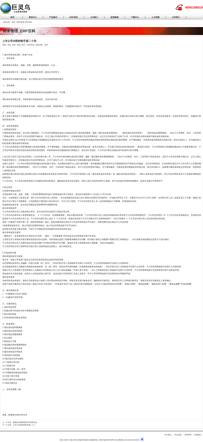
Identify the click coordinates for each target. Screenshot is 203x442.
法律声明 (187, 435)
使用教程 (114, 17)
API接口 (94, 17)
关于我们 (167, 435)
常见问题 (177, 435)
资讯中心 (33, 17)
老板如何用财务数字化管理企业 (25, 422)
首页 (12, 17)
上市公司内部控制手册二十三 (24, 425)
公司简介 (176, 17)
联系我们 (197, 435)
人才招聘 (155, 17)
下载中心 (135, 17)
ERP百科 (74, 17)
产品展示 (53, 17)
